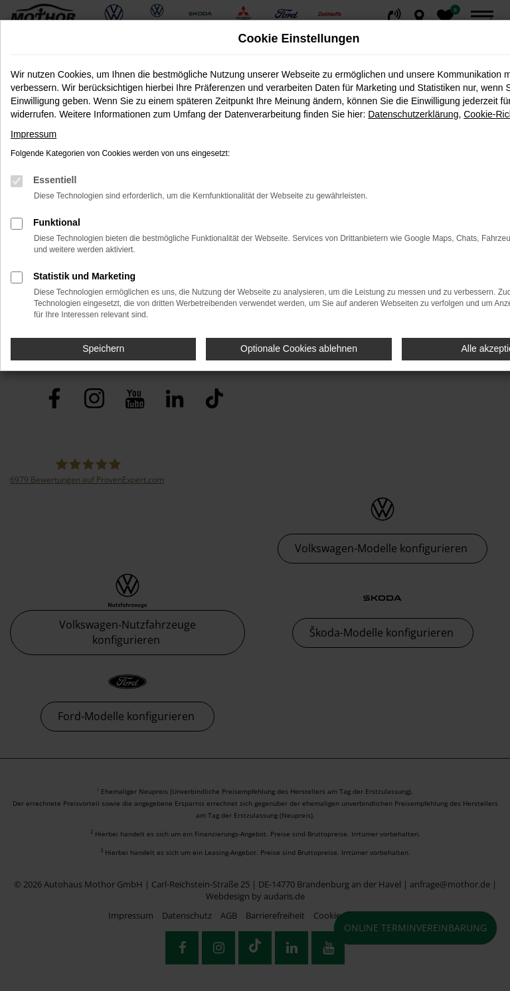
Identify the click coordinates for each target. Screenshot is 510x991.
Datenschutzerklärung (413, 114)
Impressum (33, 134)
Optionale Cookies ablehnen (298, 348)
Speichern (103, 348)
